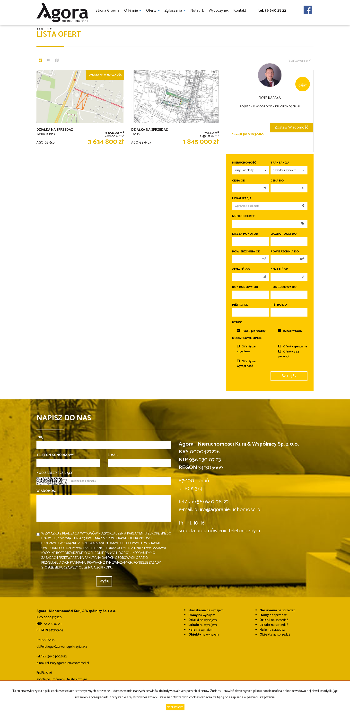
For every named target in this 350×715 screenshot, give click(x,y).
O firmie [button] (132, 11)
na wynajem (206, 610)
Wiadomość (46, 491)
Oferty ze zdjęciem (246, 349)
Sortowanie (300, 60)
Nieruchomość (244, 163)
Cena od (238, 181)
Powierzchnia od (246, 252)
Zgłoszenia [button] (175, 11)
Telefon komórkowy (55, 455)
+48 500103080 (248, 134)
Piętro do (279, 305)
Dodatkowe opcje (247, 338)
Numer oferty (243, 216)
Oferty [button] (153, 11)
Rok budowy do (284, 287)
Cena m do (279, 269)
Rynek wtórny (290, 331)
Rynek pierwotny (251, 331)
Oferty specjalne (292, 346)
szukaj (289, 376)
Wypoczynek (218, 11)
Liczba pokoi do (284, 234)
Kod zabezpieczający (54, 473)
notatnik (197, 11)
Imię (39, 437)
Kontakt (239, 11)
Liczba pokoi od (245, 234)
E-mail (113, 455)
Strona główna (107, 11)
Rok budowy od (245, 287)
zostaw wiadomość (291, 127)
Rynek (237, 322)
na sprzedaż (277, 610)
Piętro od (240, 305)
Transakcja (280, 163)
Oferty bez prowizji (288, 354)
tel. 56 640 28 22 (272, 11)
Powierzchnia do (285, 252)
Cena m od (241, 269)
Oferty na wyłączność (246, 364)
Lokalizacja (241, 198)
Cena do (277, 181)
